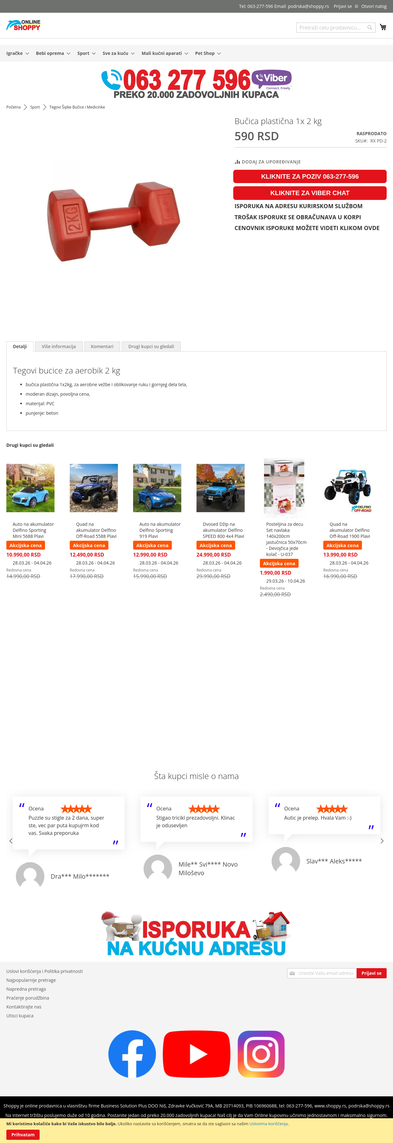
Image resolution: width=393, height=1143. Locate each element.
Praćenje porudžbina (27, 998)
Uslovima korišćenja (268, 1123)
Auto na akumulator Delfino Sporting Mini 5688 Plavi (33, 530)
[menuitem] (16, 53)
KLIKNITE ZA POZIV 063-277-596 (310, 176)
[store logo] (23, 25)
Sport (35, 107)
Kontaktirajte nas (24, 1007)
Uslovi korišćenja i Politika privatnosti (44, 971)
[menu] (196, 53)
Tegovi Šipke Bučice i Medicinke (77, 107)
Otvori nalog (374, 6)
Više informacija (59, 346)
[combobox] (336, 28)
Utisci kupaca (20, 1016)
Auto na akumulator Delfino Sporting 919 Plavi (160, 530)
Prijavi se (343, 6)
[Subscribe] (372, 973)
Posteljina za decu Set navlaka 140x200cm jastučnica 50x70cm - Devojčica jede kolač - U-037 (286, 539)
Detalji (20, 346)
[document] (196, 1130)
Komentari (102, 346)
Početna (14, 107)
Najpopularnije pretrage (31, 980)
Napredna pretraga (26, 989)
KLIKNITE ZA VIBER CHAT (310, 192)
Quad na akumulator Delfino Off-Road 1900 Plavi (350, 530)
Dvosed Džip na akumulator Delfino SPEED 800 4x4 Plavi (223, 530)
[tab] (20, 346)
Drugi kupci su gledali (151, 346)
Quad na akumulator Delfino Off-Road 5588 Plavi (96, 530)
